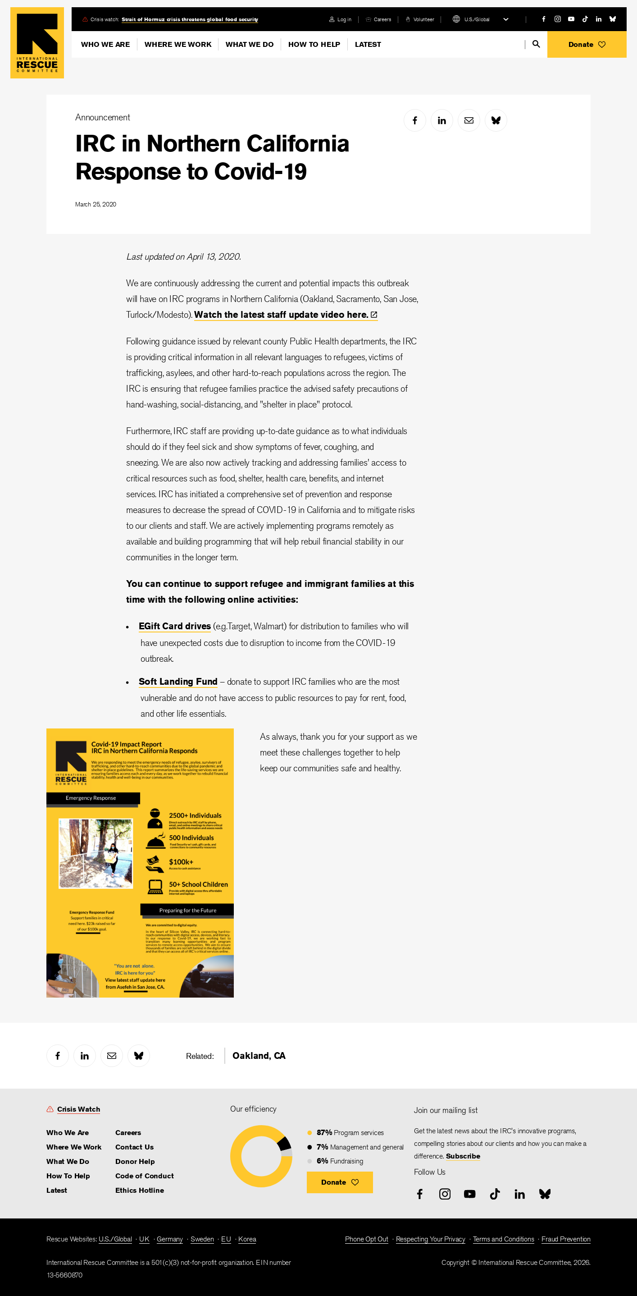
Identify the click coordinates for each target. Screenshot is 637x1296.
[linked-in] (599, 19)
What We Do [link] (67, 1161)
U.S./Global (477, 19)
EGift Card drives (175, 626)
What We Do (249, 44)
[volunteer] (419, 19)
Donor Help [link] (135, 1161)
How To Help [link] (68, 1176)
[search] (536, 44)
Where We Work (178, 44)
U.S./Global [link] (115, 1239)
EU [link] (226, 1239)
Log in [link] (344, 19)
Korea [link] (247, 1239)
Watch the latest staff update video (286, 314)
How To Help (314, 44)
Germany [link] (170, 1239)
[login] (340, 19)
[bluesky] (613, 19)
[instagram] (558, 19)
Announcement (102, 117)
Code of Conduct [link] (144, 1176)
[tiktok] (585, 19)
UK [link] (144, 1239)
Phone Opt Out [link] (366, 1239)
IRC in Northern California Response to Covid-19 (212, 157)
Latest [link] (56, 1190)
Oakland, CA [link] (259, 1055)
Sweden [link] (202, 1239)
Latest (368, 44)
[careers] (378, 19)
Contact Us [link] (134, 1147)
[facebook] (544, 19)
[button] (587, 44)
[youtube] (571, 19)
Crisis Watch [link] (78, 1109)
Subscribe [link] (463, 1156)
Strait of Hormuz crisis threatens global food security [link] (190, 19)
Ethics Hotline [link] (139, 1190)
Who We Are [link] (67, 1132)
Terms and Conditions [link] (503, 1239)
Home (37, 42)
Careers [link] (382, 19)
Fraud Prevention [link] (566, 1239)
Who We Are (105, 44)
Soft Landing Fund (178, 681)
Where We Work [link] (73, 1147)
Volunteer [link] (424, 19)
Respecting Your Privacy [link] (430, 1239)
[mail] (469, 120)
